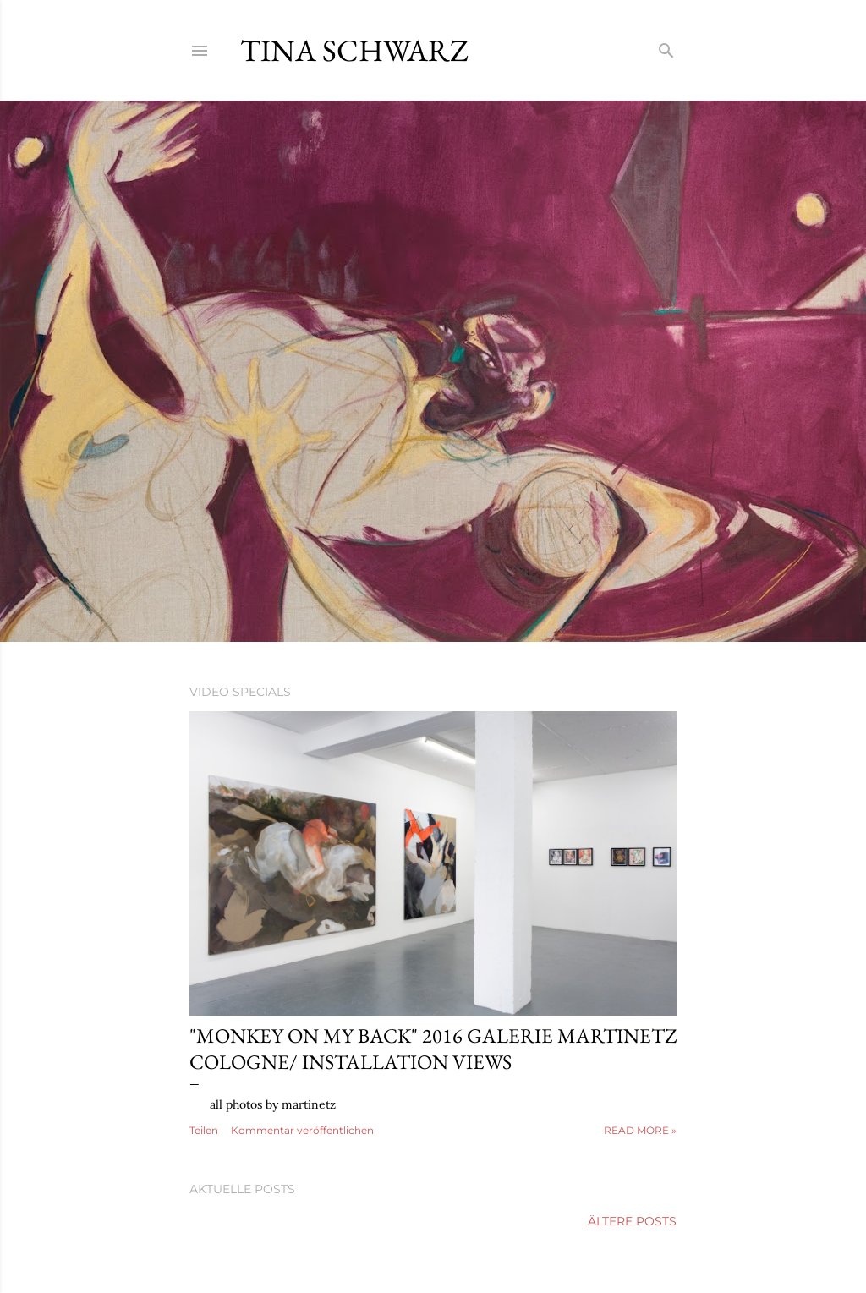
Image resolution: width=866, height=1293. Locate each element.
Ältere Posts (632, 1221)
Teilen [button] (203, 1130)
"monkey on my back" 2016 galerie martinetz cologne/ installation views (433, 1048)
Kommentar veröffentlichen (302, 1130)
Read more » (640, 1130)
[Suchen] (666, 46)
